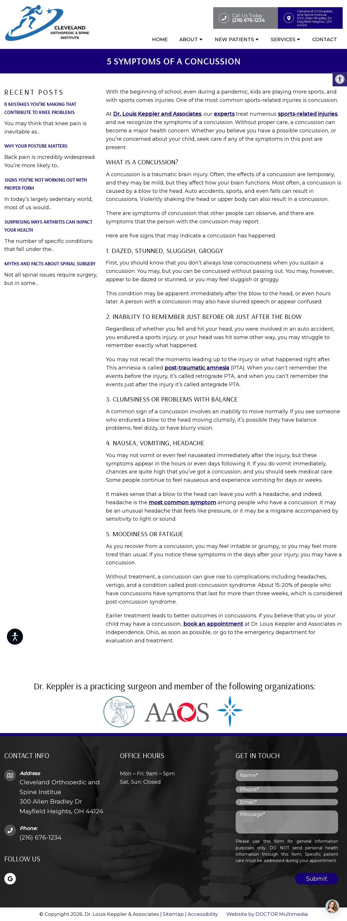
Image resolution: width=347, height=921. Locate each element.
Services (283, 39)
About (188, 39)
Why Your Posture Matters (35, 146)
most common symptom (182, 502)
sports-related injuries (307, 114)
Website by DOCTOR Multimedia (267, 914)
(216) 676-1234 (41, 837)
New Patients (234, 39)
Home (160, 39)
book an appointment (213, 624)
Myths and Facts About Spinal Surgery (50, 263)
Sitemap (173, 914)
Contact (324, 39)
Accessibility (203, 914)
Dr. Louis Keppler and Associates (157, 114)
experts (224, 114)
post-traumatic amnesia (197, 368)
